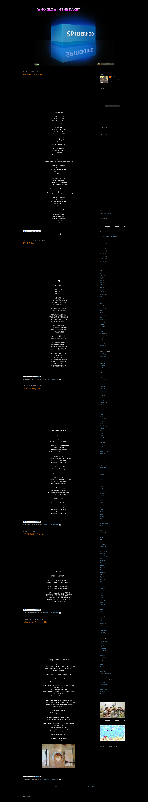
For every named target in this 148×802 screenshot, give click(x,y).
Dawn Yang (103, 648)
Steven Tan (103, 579)
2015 (103, 231)
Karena (101, 500)
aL (100, 358)
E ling (101, 421)
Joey (101, 479)
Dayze (101, 414)
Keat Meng (103, 502)
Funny (101, 433)
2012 (103, 245)
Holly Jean (102, 652)
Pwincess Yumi (104, 542)
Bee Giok (102, 374)
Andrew (102, 360)
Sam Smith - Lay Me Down (33, 75)
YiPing (101, 618)
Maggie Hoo (103, 511)
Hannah (102, 437)
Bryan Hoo (114, 76)
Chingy (101, 398)
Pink (101, 539)
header (101, 298)
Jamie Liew (103, 453)
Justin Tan (102, 488)
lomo (101, 310)
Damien (102, 412)
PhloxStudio (103, 694)
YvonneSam (103, 630)
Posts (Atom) (33, 790)
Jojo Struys (103, 655)
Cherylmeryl (103, 391)
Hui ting (102, 444)
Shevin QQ (103, 563)
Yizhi (101, 621)
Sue (101, 581)
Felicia (101, 430)
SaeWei (102, 549)
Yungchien (102, 628)
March (105, 234)
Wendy (101, 602)
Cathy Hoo (102, 386)
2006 (103, 261)
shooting (102, 336)
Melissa (102, 521)
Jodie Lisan (103, 477)
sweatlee (102, 586)
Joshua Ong (103, 484)
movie (101, 319)
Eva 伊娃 (102, 428)
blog (101, 278)
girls (101, 296)
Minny (101, 528)
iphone (101, 301)
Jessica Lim (103, 467)
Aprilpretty (103, 365)
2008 (103, 256)
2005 (103, 264)
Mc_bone (102, 516)
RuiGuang (102, 544)
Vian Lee (102, 595)
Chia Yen (102, 393)
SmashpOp (102, 671)
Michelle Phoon (104, 523)
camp (101, 280)
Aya (101, 372)
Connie (101, 407)
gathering (102, 294)
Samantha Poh (103, 553)
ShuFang (102, 565)
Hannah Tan (103, 650)
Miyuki (101, 530)
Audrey (102, 370)
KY (101, 507)
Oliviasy (102, 535)
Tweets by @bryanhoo (106, 213)
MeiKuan (102, 518)
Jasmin (101, 456)
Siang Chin (103, 567)
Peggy (101, 537)
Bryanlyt (102, 381)
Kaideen (102, 493)
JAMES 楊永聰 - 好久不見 (33, 534)
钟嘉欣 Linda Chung (105, 673)
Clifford (102, 405)
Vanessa (102, 593)
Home (55, 786)
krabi (101, 305)
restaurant (102, 333)
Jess (101, 465)
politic (101, 331)
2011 (103, 248)
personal (102, 326)
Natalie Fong (103, 532)
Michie (101, 525)
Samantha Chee (104, 551)
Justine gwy (103, 491)
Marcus (102, 514)
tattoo (101, 340)
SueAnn (102, 583)
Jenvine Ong (103, 460)
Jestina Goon (103, 470)
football (102, 291)
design (101, 285)
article (101, 275)
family (101, 287)
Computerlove (103, 682)
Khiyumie (102, 505)
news (101, 322)
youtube (102, 345)
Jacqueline (102, 449)
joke (101, 303)
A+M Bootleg (103, 641)
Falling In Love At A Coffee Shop (35, 622)
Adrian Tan (103, 356)
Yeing (101, 609)
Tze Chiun (102, 590)
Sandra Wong (103, 556)
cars (101, 282)
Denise (101, 416)
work (101, 343)
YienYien (102, 614)
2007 (103, 259)
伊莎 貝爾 (102, 632)
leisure (101, 308)
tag (100, 338)
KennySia (102, 660)
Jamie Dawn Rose (104, 451)
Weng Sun (102, 604)
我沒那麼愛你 (28, 243)
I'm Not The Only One (31, 389)
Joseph (101, 481)
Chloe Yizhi (103, 400)
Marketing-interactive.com (107, 666)
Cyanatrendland (104, 684)
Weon (101, 607)
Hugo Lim (102, 442)
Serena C (102, 669)
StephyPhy (102, 577)
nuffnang (102, 324)
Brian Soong (103, 379)
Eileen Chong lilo (104, 426)
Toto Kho (102, 588)
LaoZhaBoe (103, 662)
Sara (101, 558)
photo (101, 329)
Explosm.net (103, 687)
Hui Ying (102, 446)
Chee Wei (102, 388)
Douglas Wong (103, 419)
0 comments (55, 234)
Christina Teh (103, 402)
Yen (101, 611)
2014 (103, 240)
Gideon (101, 435)
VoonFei (102, 597)
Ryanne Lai (103, 546)
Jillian (101, 472)
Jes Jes (101, 463)
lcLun (101, 509)
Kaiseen (102, 498)
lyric (101, 312)
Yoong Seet (103, 623)
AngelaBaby (103, 646)
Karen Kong (103, 657)
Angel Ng (102, 363)
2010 (103, 251)
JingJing (102, 474)
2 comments (54, 612)
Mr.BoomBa (103, 691)
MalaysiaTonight (104, 664)
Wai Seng (102, 600)
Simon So (102, 572)
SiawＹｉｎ (103, 570)
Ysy (101, 625)
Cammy (102, 384)
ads (100, 273)
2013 (103, 243)
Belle (101, 377)
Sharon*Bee (103, 560)
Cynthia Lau (103, 409)
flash (101, 289)
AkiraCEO (102, 643)
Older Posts (91, 786)
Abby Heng (103, 354)
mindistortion (103, 689)
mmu (101, 317)
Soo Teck (102, 574)
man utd (102, 315)
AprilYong (102, 368)
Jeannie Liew (103, 458)
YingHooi (102, 616)
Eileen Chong (103, 423)
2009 (103, 253)
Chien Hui (102, 395)
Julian (101, 486)
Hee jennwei (103, 440)
